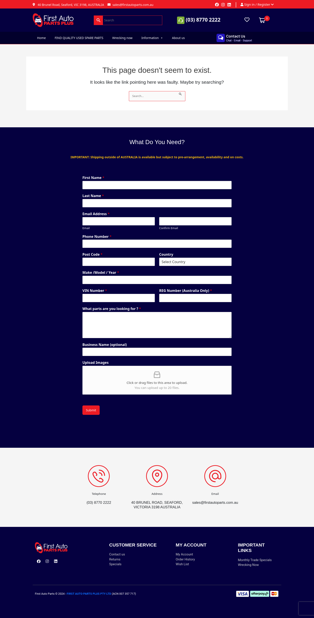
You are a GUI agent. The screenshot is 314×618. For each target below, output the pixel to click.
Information (152, 38)
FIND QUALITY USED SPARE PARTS (79, 38)
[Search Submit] (180, 93)
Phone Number (96, 232)
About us (178, 38)
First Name (93, 173)
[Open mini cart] (262, 20)
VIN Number (94, 286)
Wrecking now (122, 38)
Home (41, 38)
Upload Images (95, 358)
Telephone (98, 489)
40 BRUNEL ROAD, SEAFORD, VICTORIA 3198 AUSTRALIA (157, 502)
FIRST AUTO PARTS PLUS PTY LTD (89, 593)
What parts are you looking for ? (111, 304)
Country (166, 250)
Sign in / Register (257, 5)
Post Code (92, 250)
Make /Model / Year (100, 268)
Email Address (96, 209)
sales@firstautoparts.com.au (215, 498)
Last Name (93, 191)
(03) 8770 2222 (203, 19)
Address (157, 489)
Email (86, 223)
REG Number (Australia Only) (185, 286)
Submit (91, 405)
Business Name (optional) (104, 340)
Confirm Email (168, 223)
